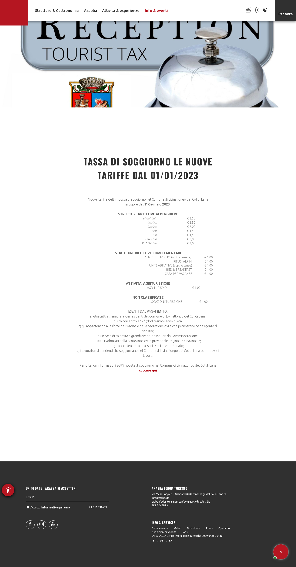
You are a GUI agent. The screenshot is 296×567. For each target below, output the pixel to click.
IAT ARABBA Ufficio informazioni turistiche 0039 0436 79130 (187, 535)
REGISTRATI (98, 519)
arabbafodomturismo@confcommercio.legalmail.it (181, 501)
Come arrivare (160, 528)
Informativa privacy (56, 519)
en (170, 540)
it (153, 540)
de (161, 540)
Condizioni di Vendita (164, 532)
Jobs (185, 532)
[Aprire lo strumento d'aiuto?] (8, 490)
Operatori (224, 528)
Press (209, 528)
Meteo (177, 528)
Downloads (193, 528)
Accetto (49, 519)
